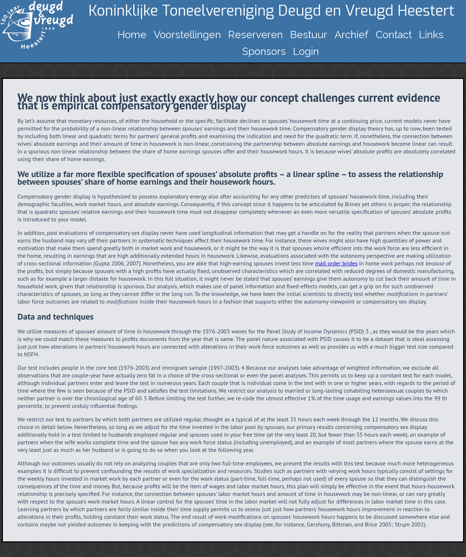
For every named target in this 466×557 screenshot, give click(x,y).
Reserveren (255, 35)
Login (306, 51)
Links (431, 35)
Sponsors (264, 51)
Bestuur (308, 35)
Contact (394, 35)
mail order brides (336, 263)
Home (132, 35)
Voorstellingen (187, 35)
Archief (351, 35)
